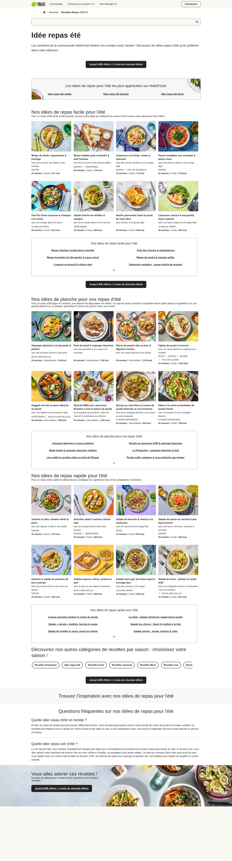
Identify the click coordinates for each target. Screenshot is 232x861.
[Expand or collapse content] (114, 271)
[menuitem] (39, 4)
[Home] (44, 12)
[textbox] (116, 21)
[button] (45, 665)
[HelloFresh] (38, 4)
